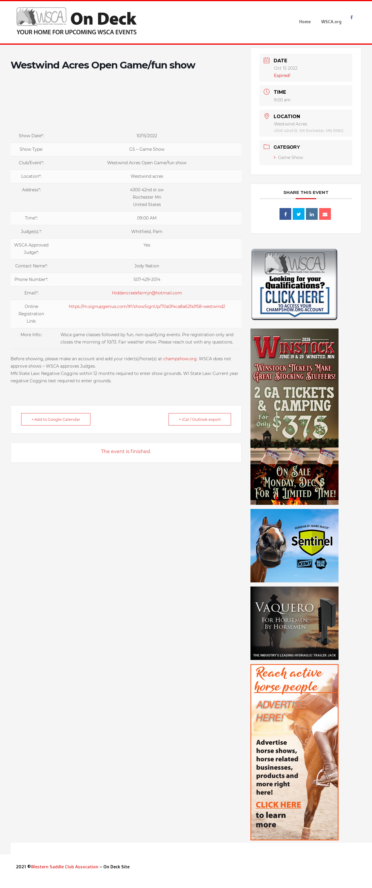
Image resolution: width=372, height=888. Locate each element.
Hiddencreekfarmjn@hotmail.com (147, 293)
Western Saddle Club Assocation (64, 866)
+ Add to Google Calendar (55, 419)
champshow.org (180, 358)
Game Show (288, 157)
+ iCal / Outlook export (200, 419)
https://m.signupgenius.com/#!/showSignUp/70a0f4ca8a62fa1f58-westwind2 (147, 306)
